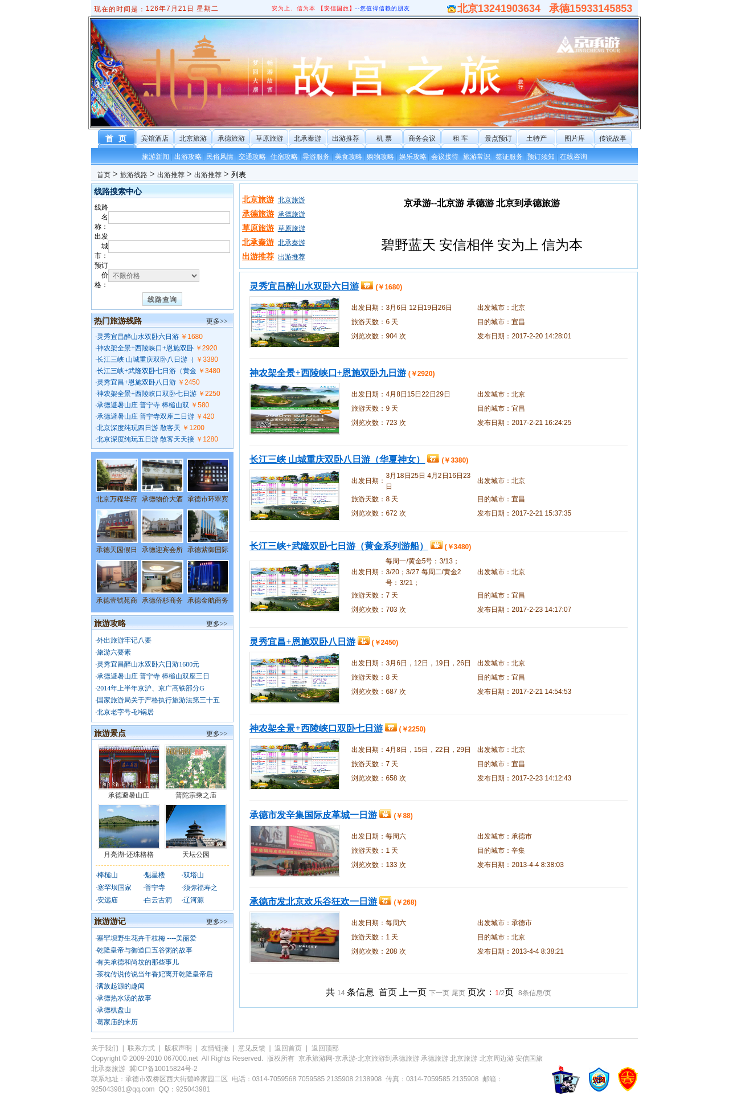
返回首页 (288, 1048)
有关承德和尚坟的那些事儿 (138, 962)
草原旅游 (269, 138)
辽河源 (193, 900)
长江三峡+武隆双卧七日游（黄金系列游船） (338, 546)
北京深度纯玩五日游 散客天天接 (145, 439)
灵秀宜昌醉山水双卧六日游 (138, 337)
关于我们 (104, 1048)
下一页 (439, 993)
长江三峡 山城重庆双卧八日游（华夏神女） (337, 459)
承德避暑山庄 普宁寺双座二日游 (145, 416)
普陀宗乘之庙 (195, 795)
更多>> (217, 321)
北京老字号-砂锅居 (125, 712)
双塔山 (193, 875)
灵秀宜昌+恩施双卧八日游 (136, 382)
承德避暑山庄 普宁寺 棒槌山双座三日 (153, 676)
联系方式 (141, 1048)
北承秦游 (307, 138)
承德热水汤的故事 (124, 998)
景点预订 (498, 138)
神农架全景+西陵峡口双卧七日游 (146, 394)
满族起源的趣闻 (121, 986)
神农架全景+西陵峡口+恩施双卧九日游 (327, 373)
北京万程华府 (116, 499)
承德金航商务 (207, 600)
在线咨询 (573, 157)
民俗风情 (220, 157)
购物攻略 (380, 157)
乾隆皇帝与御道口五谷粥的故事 (145, 950)
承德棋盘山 (114, 1010)
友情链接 (214, 1048)
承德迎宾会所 (162, 550)
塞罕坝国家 (114, 888)
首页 (103, 175)
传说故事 (612, 138)
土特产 (536, 138)
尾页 (458, 993)
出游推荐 (345, 138)
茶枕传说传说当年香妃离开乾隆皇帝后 (155, 974)
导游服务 (316, 157)
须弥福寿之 (200, 888)
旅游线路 (134, 175)
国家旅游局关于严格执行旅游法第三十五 (158, 700)
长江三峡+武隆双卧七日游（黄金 (146, 371)
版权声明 (178, 1048)
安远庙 (107, 900)
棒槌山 (107, 875)
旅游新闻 (155, 157)
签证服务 (509, 157)
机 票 (384, 138)
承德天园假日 (116, 550)
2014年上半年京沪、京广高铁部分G (150, 688)
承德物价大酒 (162, 499)
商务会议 (422, 138)
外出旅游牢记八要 (124, 640)
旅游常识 (476, 157)
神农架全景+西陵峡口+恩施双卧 (145, 348)
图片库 (574, 138)
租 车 (460, 138)
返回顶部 (325, 1048)
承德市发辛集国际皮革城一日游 (313, 815)
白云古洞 (158, 900)
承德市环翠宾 (207, 499)
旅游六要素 (114, 652)
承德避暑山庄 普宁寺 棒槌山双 (143, 405)
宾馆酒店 (155, 138)
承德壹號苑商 (116, 600)
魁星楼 (155, 875)
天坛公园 (196, 855)
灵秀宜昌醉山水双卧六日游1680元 (148, 664)
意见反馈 (251, 1048)
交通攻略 (252, 157)
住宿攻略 (284, 157)
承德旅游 (231, 138)
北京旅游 (193, 138)
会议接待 (444, 157)
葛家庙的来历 (117, 1022)
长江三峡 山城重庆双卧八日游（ (145, 359)
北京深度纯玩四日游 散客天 (139, 428)
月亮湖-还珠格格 (129, 855)
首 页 (117, 138)
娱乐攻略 (413, 157)
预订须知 (541, 157)
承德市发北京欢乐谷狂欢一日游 (313, 901)
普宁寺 (155, 888)
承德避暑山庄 (128, 795)
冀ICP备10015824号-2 (163, 1069)
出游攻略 (188, 157)
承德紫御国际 (207, 550)
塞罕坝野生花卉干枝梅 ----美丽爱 (146, 938)
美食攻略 (348, 157)
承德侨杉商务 (162, 600)
